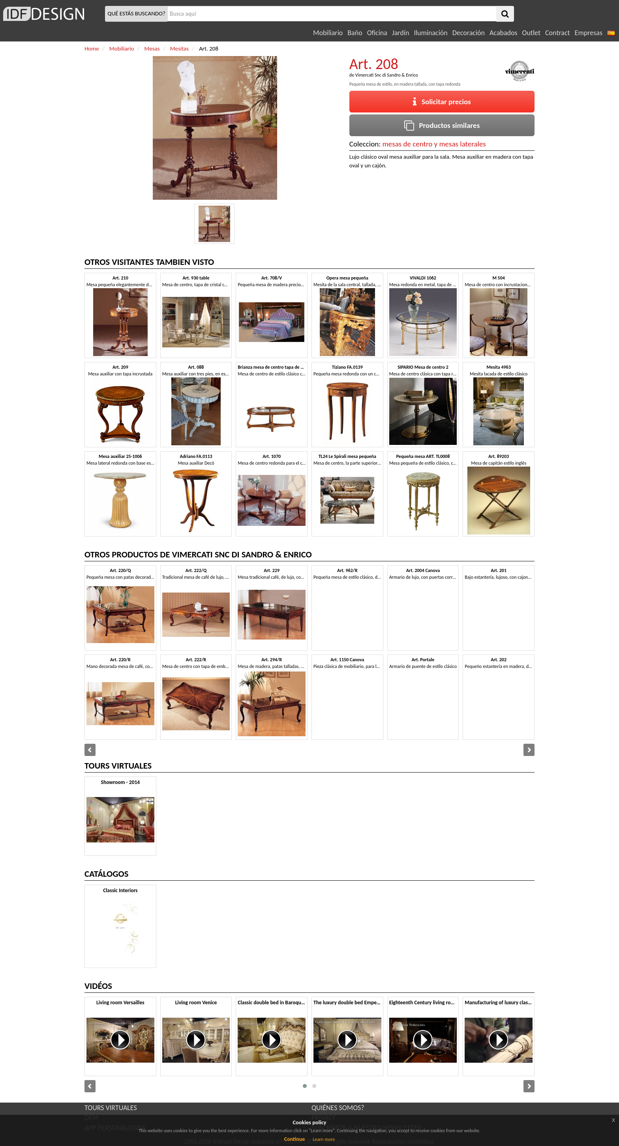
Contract (557, 32)
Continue (294, 1139)
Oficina (377, 32)
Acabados (504, 32)
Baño (354, 32)
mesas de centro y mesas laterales (434, 143)
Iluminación (430, 32)
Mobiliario (328, 32)
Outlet (531, 32)
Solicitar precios (442, 101)
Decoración (468, 32)
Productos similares (442, 125)
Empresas (588, 32)
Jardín (400, 32)
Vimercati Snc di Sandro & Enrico (386, 75)
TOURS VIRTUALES (110, 1107)
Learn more (324, 1139)
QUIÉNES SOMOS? (337, 1107)
